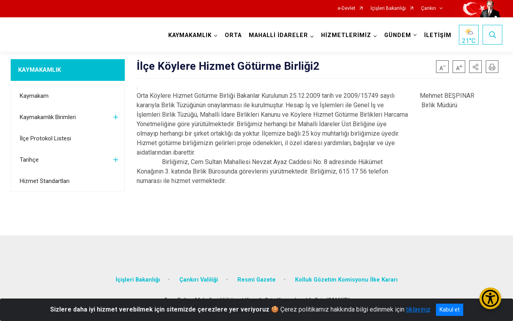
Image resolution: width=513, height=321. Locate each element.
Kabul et (450, 309)
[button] (475, 66)
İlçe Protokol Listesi (45, 138)
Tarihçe (29, 159)
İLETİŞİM (437, 35)
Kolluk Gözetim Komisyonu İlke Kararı (346, 279)
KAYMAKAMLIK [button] (190, 35)
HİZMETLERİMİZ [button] (346, 35)
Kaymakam (34, 95)
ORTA (233, 35)
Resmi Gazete (256, 279)
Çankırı (428, 8)
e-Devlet (346, 8)
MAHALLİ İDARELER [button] (278, 35)
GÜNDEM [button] (397, 35)
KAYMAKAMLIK (39, 69)
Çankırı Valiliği (198, 279)
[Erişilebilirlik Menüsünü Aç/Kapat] (490, 298)
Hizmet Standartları (45, 181)
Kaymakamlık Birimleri (48, 117)
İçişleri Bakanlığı (388, 8)
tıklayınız (418, 309)
